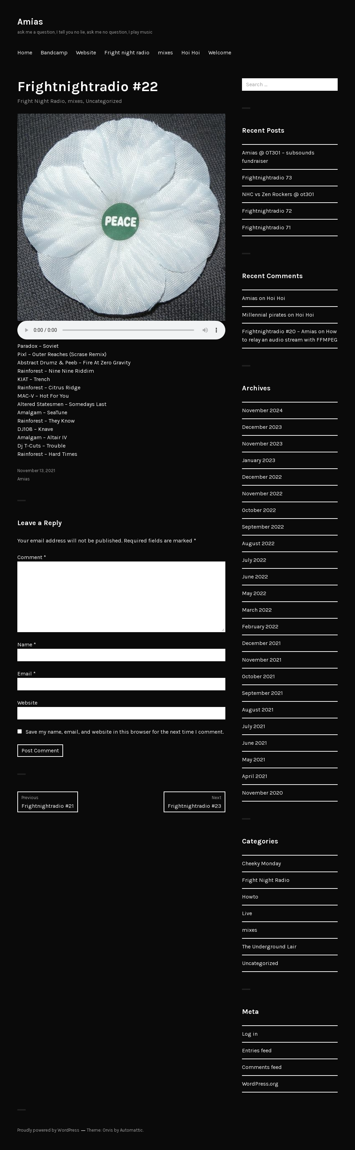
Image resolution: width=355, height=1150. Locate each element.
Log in (250, 1033)
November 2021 (262, 659)
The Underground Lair (269, 946)
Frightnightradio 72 (267, 210)
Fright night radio (126, 52)
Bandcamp (54, 52)
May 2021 (253, 759)
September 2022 (263, 526)
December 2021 (261, 643)
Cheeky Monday (261, 863)
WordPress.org (260, 1083)
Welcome (219, 52)
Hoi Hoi (190, 52)
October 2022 (259, 510)
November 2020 (262, 792)
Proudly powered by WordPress (48, 1130)
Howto (250, 896)
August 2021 (258, 709)
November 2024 (262, 410)
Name (26, 644)
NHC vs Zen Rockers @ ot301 (278, 194)
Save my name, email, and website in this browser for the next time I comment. (125, 731)
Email (26, 673)
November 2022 (262, 493)
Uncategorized (104, 101)
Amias (30, 22)
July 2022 (254, 560)
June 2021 (254, 743)
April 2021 (254, 776)
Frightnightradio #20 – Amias (279, 331)
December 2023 (262, 427)
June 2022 (255, 576)
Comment (31, 557)
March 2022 (257, 610)
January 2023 (258, 460)
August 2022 (258, 543)
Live (247, 913)
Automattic (131, 1130)
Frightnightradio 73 (267, 177)
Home (24, 52)
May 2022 (254, 593)
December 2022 (262, 477)
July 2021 (253, 726)
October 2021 (258, 676)
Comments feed (262, 1067)
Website (86, 52)
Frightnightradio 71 (266, 227)
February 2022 (260, 626)
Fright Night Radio (41, 101)
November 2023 (262, 443)
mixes (165, 52)
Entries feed (257, 1050)
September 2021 (262, 693)
